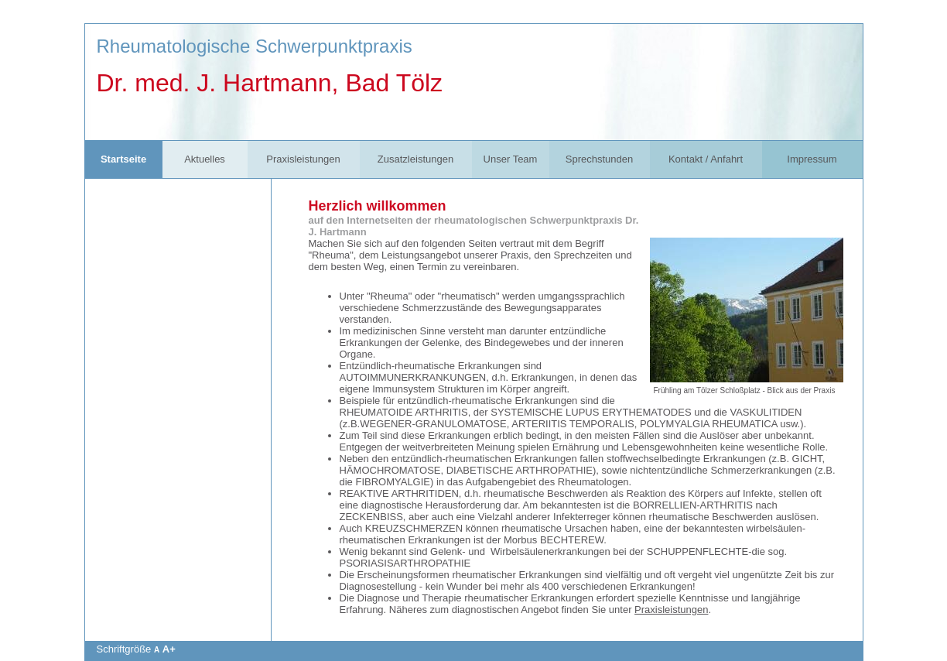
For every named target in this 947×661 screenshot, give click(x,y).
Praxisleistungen (303, 159)
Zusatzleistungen (415, 159)
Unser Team (511, 159)
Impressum (811, 159)
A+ (169, 649)
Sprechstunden (599, 159)
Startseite (123, 159)
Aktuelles (204, 159)
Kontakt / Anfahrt (705, 159)
